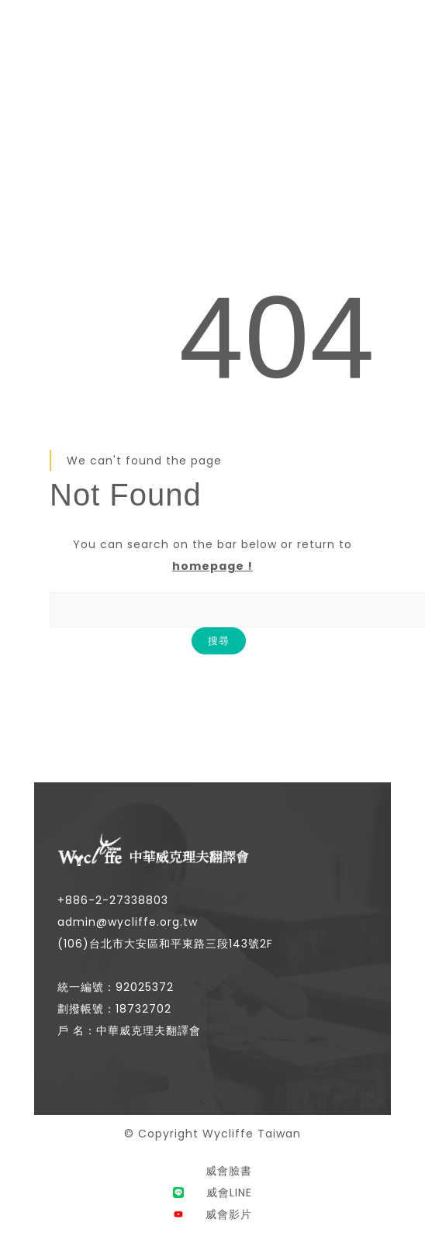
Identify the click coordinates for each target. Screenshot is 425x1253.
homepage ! (212, 566)
